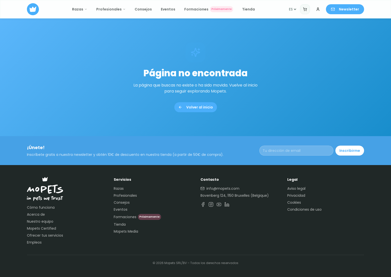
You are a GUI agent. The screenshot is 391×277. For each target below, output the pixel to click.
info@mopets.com (219, 188)
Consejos (143, 9)
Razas (79, 9)
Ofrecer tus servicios (45, 235)
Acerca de (36, 214)
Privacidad (296, 195)
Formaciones (208, 9)
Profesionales (111, 9)
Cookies (294, 202)
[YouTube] (218, 204)
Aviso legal (296, 188)
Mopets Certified (41, 228)
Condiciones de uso (304, 209)
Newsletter (345, 9)
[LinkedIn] (226, 204)
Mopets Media (126, 231)
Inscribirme (349, 150)
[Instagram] (210, 204)
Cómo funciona (41, 207)
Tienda (248, 9)
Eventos (168, 9)
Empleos (34, 242)
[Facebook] (202, 204)
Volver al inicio (195, 107)
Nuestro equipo (40, 221)
